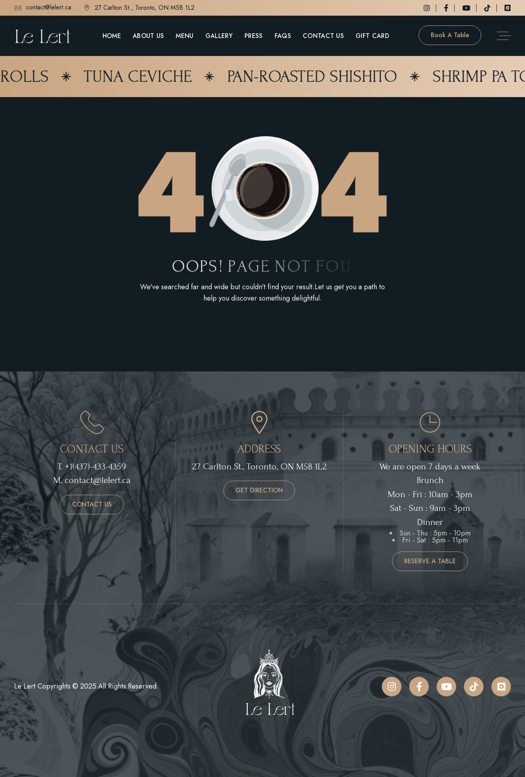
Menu (184, 35)
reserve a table (430, 561)
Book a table (450, 35)
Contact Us (323, 35)
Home (111, 35)
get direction (259, 490)
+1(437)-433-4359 (95, 466)
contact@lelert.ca (42, 8)
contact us (92, 504)
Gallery (219, 35)
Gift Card (372, 35)
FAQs (283, 35)
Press (254, 35)
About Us (148, 35)
